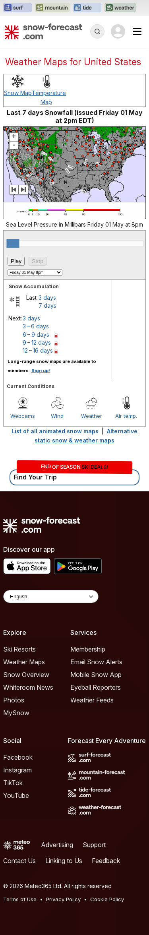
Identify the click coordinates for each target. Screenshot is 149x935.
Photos (13, 700)
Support (94, 845)
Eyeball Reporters (95, 687)
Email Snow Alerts (96, 662)
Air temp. (126, 416)
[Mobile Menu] (137, 31)
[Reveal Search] (97, 31)
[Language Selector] (51, 596)
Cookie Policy (107, 899)
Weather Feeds (92, 700)
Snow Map (18, 92)
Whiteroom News (28, 687)
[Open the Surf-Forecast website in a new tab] (17, 8)
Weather (91, 416)
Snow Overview (26, 675)
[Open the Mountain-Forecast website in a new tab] (52, 8)
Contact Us (19, 861)
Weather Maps (24, 662)
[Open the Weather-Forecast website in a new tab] (120, 8)
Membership (87, 649)
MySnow (16, 713)
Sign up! (40, 370)
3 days (47, 297)
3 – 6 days (36, 326)
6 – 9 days (36, 334)
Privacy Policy (63, 899)
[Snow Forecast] (43, 31)
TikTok (13, 783)
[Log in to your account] (118, 31)
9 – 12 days (37, 342)
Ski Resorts (19, 649)
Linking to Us (63, 861)
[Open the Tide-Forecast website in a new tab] (87, 8)
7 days (47, 305)
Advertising (57, 845)
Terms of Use (20, 899)
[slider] (12, 243)
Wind (57, 416)
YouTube (16, 795)
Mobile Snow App (96, 675)
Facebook (18, 757)
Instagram (17, 770)
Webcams (22, 416)
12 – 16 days (38, 350)
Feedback (106, 861)
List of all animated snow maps (55, 431)
